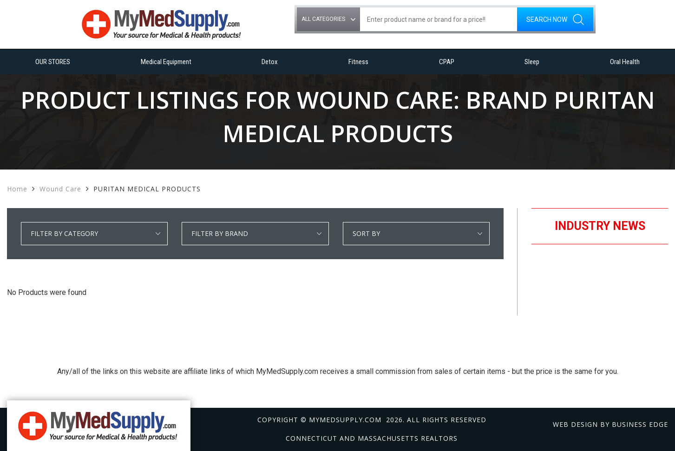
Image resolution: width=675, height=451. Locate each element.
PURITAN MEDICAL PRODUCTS (147, 188)
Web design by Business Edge (610, 424)
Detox (270, 62)
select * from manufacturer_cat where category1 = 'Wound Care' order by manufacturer (255, 233)
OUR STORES (52, 62)
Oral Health (625, 62)
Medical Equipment (166, 62)
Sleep (531, 62)
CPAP (446, 62)
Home (17, 188)
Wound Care (60, 188)
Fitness (358, 62)
